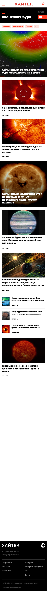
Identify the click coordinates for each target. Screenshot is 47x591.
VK (26, 571)
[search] (43, 4)
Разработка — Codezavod (13, 587)
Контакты (6, 571)
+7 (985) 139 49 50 (10, 551)
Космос (6, 115)
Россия (29, 26)
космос (6, 26)
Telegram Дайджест (34, 567)
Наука (15, 305)
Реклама (6, 567)
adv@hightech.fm (10, 554)
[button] (3, 3)
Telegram (29, 562)
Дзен (27, 575)
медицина (18, 26)
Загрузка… (23, 468)
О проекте (7, 562)
